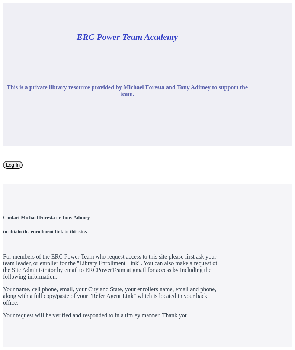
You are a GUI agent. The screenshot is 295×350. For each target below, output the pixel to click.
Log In (13, 165)
